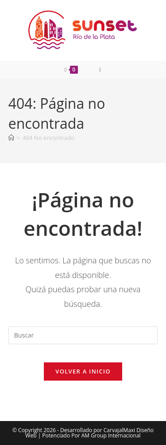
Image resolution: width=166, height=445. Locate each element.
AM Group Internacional (111, 435)
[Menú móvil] (100, 70)
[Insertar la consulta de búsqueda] (83, 335)
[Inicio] (11, 138)
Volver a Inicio (82, 371)
